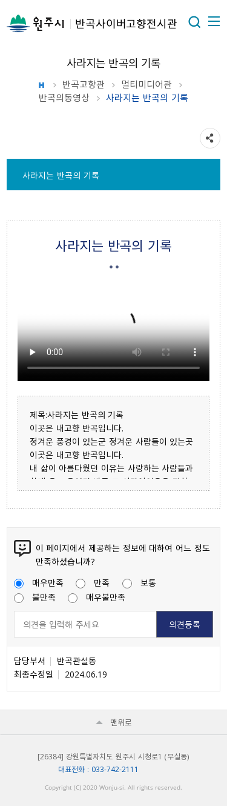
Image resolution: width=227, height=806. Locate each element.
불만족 (35, 597)
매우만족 (39, 582)
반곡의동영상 (64, 97)
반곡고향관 (83, 84)
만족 (93, 582)
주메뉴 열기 (213, 21)
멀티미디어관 (146, 84)
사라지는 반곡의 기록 (60, 175)
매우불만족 (96, 597)
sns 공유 (210, 138)
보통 (139, 582)
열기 (194, 22)
